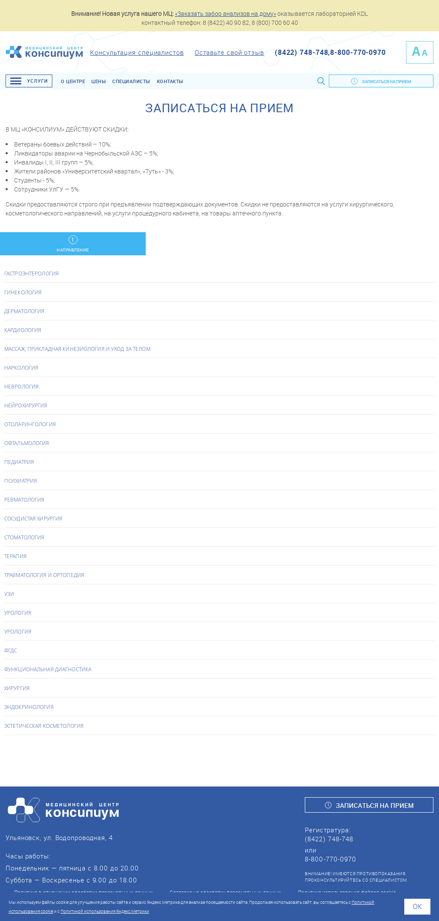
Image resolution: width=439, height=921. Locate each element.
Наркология (21, 367)
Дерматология (24, 311)
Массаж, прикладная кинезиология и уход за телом (77, 348)
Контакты (170, 81)
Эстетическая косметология (44, 725)
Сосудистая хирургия (33, 518)
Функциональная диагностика (47, 669)
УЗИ (9, 593)
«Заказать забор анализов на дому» (225, 13)
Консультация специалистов (137, 52)
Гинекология (23, 292)
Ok (417, 906)
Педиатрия (19, 461)
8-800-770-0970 (358, 52)
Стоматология (24, 537)
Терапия (15, 556)
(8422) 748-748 (329, 839)
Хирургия (17, 688)
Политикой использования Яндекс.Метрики (104, 911)
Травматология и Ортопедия (44, 574)
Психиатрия (20, 480)
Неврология (21, 386)
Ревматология (24, 499)
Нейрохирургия (26, 405)
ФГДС (10, 650)
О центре (73, 81)
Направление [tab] (73, 244)
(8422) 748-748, (303, 52)
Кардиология (22, 329)
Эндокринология (29, 706)
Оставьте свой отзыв (229, 52)
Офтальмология (26, 443)
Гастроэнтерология (31, 273)
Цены (98, 81)
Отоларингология (30, 424)
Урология (17, 612)
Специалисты (131, 81)
